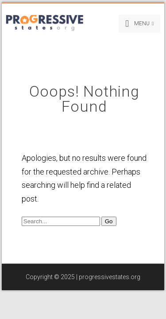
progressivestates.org (109, 276)
